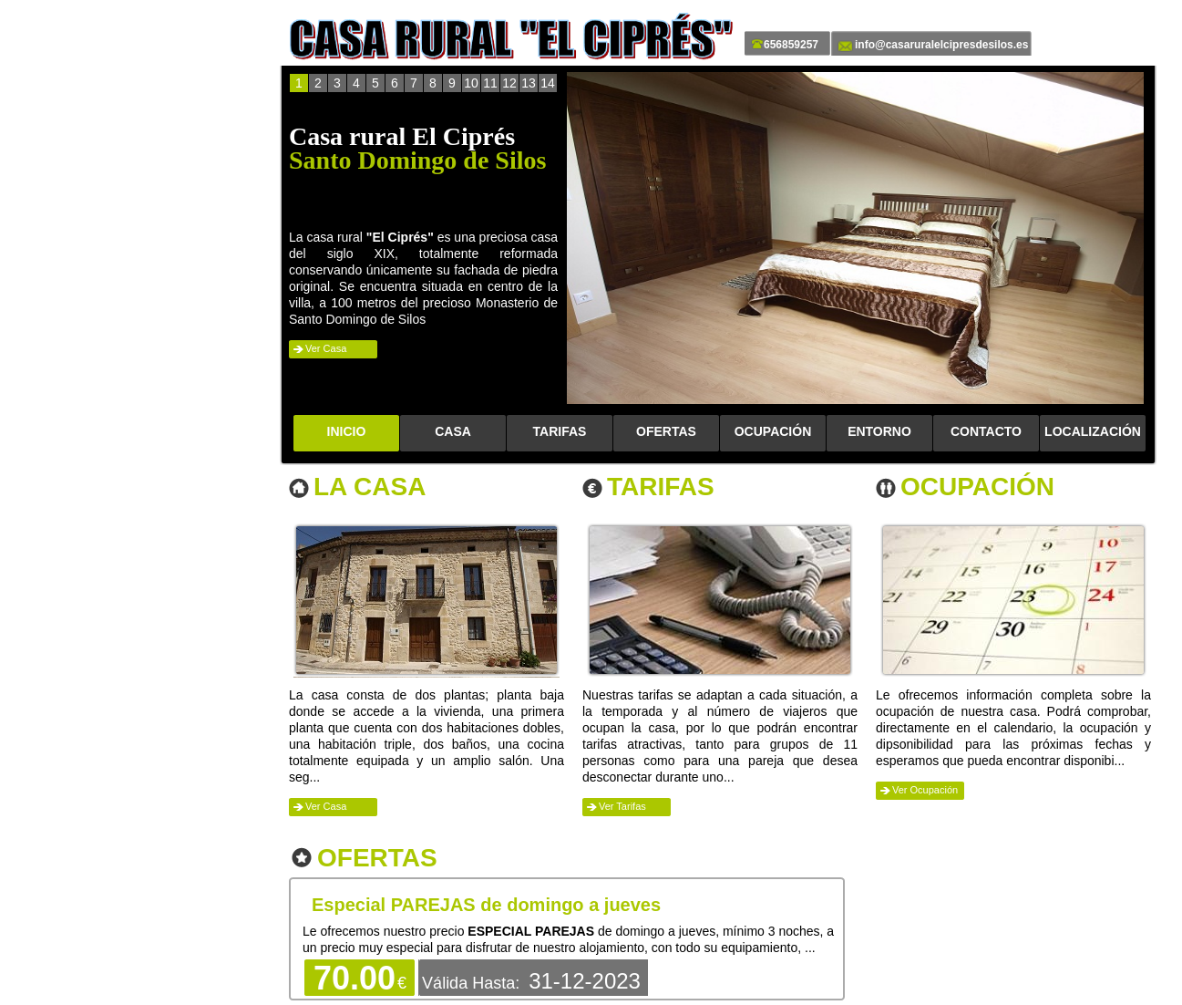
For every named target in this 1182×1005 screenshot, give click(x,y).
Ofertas (377, 858)
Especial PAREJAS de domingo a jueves (486, 905)
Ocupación (977, 487)
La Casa (369, 487)
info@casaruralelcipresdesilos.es (941, 44)
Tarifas (660, 487)
